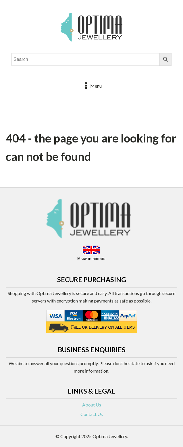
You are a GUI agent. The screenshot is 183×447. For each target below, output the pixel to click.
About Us (91, 404)
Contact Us (91, 414)
